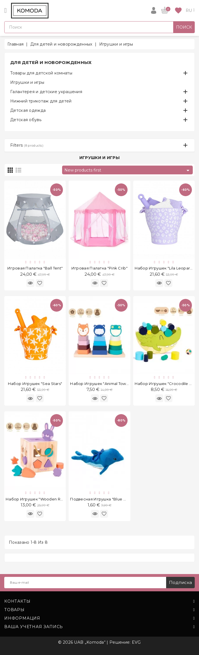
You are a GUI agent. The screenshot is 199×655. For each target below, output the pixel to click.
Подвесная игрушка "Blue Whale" (103, 499)
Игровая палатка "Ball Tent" (35, 268)
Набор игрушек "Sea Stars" (35, 383)
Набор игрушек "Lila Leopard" (164, 268)
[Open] (5, 10)
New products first (127, 170)
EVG (136, 642)
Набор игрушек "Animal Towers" (102, 383)
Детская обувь (25, 119)
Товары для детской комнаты (41, 73)
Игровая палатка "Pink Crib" (99, 268)
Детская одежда (28, 110)
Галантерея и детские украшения (46, 91)
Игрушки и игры (27, 82)
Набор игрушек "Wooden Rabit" (37, 499)
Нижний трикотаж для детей (41, 101)
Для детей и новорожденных (51, 62)
